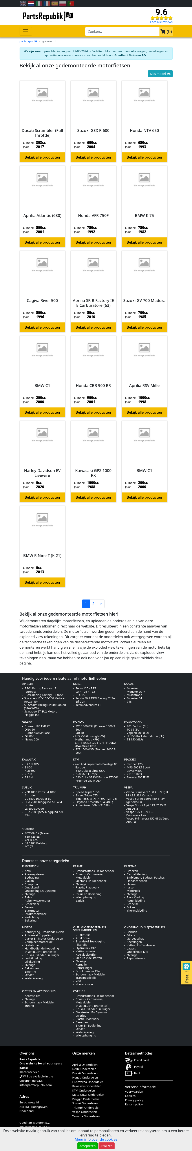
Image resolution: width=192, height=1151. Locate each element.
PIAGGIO (130, 759)
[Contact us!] (186, 966)
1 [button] (86, 603)
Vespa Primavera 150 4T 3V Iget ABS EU (147, 820)
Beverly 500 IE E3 (138, 777)
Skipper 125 (135, 764)
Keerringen (134, 942)
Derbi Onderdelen (84, 1069)
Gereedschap (135, 938)
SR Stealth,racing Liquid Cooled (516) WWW (45, 706)
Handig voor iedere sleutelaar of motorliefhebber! (65, 678)
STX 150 (81, 695)
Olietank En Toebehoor (91, 881)
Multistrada (134, 695)
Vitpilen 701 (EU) (138, 733)
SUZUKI (27, 787)
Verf (78, 981)
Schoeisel (133, 904)
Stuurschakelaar (36, 914)
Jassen (131, 887)
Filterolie (82, 944)
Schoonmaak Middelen (91, 974)
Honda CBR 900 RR (93, 385)
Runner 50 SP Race (37, 733)
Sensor (29, 907)
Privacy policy (134, 1100)
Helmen (132, 884)
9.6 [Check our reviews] (161, 12)
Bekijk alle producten (42, 157)
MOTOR (27, 927)
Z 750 (28, 774)
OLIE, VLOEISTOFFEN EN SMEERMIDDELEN (89, 928)
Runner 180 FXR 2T (37, 726)
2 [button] (93, 603)
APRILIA (27, 684)
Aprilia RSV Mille (144, 385)
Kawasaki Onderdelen (87, 1086)
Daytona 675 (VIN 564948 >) (94, 802)
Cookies (130, 1096)
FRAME (78, 866)
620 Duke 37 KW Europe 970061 (97, 777)
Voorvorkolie (84, 984)
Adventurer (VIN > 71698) (93, 805)
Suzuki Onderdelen (85, 1103)
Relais (29, 897)
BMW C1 (42, 385)
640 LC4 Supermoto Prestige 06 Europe (96, 765)
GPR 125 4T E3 (85, 691)
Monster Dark (136, 691)
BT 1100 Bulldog (36, 843)
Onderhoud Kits (137, 951)
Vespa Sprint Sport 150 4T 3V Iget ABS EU (145, 800)
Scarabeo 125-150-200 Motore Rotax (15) (44, 700)
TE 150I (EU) (135, 739)
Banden (132, 932)
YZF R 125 (31, 840)
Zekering (31, 920)
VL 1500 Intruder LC (38, 798)
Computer (31, 884)
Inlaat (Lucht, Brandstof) (41, 951)
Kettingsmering (86, 951)
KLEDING (130, 866)
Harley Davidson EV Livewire (42, 473)
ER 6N (29, 777)
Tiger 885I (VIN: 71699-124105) (96, 798)
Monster (132, 688)
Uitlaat (29, 975)
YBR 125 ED (32, 836)
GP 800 (29, 736)
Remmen (82, 890)
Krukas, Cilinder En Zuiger (42, 955)
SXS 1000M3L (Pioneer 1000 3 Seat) (95, 728)
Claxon (29, 881)
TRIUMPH (79, 787)
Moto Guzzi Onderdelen (88, 1095)
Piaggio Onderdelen (85, 1099)
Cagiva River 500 (42, 300)
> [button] (101, 603)
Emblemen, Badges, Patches (146, 877)
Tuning (29, 1005)
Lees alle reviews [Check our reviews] (161, 22)
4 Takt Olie (83, 938)
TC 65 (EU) (133, 729)
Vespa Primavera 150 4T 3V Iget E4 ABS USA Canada (147, 793)
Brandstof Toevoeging (90, 941)
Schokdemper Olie (88, 971)
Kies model (160, 74)
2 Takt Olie (83, 934)
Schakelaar (32, 904)
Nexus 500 (32, 739)
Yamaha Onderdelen (86, 1116)
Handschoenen (137, 881)
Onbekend (32, 887)
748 (129, 701)
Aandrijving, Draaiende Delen (44, 932)
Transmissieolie (86, 977)
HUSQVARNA (133, 722)
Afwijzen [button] (107, 1146)
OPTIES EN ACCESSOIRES (39, 991)
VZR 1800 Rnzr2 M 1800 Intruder (40, 793)
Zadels (80, 900)
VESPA (128, 787)
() (166, 31)
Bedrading (32, 877)
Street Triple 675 (87, 795)
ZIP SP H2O (134, 774)
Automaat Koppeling (39, 935)
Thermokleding (137, 910)
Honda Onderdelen (85, 1077)
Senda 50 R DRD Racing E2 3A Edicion (95, 700)
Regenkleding (136, 900)
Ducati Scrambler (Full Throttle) (42, 133)
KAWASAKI (29, 759)
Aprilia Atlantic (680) (42, 215)
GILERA (27, 722)
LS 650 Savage (34, 808)
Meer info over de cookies (96, 1139)
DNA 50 (30, 729)
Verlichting (32, 917)
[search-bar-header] (122, 31)
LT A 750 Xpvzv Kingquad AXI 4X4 (44, 813)
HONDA (78, 722)
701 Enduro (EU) (137, 726)
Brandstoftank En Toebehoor (95, 871)
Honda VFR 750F (93, 215)
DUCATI (129, 684)
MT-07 (29, 846)
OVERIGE (79, 991)
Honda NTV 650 (144, 130)
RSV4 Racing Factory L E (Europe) (40, 690)
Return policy (134, 1104)
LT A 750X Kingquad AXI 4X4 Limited (43, 803)
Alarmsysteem (34, 874)
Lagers (131, 948)
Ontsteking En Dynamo (40, 890)
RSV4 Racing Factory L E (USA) (44, 695)
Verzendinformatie (140, 1086)
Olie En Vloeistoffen (89, 958)
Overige (30, 894)
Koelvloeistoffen (86, 954)
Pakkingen (32, 968)
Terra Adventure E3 (88, 705)
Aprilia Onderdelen (85, 1065)
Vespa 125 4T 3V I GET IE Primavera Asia (142, 813)
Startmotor (32, 910)
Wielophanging (86, 897)
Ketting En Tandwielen (142, 945)
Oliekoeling (32, 961)
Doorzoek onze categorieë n (45, 860)
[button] (42, 121)
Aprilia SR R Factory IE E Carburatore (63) (93, 303)
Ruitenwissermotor (37, 900)
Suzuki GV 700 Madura (144, 300)
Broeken (132, 871)
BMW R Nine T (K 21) (42, 555)
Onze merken (83, 1053)
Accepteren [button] (87, 1146)
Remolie (81, 964)
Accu (28, 871)
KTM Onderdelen (83, 1090)
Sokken (132, 907)
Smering (30, 971)
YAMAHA (28, 829)
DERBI (77, 684)
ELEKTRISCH (30, 866)
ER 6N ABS (32, 764)
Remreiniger (84, 968)
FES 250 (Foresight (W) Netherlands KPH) (90, 738)
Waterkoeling (34, 978)
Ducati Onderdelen (85, 1073)
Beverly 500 (135, 770)
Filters (131, 935)
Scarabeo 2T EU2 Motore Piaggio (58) (40, 713)
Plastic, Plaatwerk (87, 887)
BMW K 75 (144, 215)
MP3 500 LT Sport (138, 767)
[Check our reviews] (161, 17)
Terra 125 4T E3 (86, 688)
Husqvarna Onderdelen (88, 1082)
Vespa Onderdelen (84, 1112)
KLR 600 (30, 770)
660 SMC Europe (87, 774)
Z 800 (28, 767)
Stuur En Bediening (89, 894)
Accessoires (32, 995)
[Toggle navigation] (26, 31)
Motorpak (133, 890)
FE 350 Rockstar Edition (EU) (145, 736)
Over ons (27, 1053)
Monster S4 (134, 698)
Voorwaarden (134, 1092)
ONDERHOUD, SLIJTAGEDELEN (144, 927)
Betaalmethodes (139, 1053)
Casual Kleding (137, 874)
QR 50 (80, 733)
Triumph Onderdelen (86, 1108)
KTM (76, 759)
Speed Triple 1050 (88, 792)
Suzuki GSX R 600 (93, 130)
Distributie (32, 945)
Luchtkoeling (33, 958)
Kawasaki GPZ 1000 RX (93, 473)
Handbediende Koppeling (42, 948)
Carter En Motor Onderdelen (44, 938)
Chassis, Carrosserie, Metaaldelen (89, 876)
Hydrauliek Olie (86, 948)
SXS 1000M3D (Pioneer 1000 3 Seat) (95, 751)
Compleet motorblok (39, 942)
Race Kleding (135, 897)
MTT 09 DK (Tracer (37, 833)
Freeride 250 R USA (88, 780)
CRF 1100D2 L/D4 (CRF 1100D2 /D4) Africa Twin (95, 744)
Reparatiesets (136, 958)
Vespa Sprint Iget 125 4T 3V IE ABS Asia (146, 807)
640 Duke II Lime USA (90, 770)
